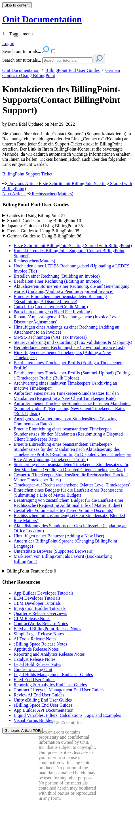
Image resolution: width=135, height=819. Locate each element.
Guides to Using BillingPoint (36, 215)
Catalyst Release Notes (35, 659)
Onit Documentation (20, 70)
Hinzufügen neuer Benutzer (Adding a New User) (59, 535)
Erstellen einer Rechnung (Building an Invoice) (57, 276)
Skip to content (17, 5)
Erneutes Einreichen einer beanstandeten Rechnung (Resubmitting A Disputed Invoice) (60, 299)
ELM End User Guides (34, 679)
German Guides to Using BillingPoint (44, 235)
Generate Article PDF (22, 730)
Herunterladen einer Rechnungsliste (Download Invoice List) (69, 347)
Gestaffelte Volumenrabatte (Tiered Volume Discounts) (63, 510)
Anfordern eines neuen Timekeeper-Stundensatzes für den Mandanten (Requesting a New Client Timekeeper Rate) (66, 396)
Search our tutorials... (21, 60)
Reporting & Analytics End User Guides (50, 684)
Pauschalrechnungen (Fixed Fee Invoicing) (53, 311)
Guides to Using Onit (33, 669)
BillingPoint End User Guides (72, 70)
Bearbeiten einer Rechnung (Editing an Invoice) (57, 281)
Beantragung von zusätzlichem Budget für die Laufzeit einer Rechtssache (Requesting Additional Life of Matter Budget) (68, 503)
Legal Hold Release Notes (37, 664)
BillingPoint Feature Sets (31, 571)
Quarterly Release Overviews (40, 613)
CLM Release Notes (32, 618)
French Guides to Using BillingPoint (43, 230)
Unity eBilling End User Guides (43, 700)
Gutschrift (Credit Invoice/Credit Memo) (51, 306)
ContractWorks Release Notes (41, 623)
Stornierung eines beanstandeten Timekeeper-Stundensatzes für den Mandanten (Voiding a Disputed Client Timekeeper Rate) (71, 467)
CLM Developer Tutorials (37, 603)
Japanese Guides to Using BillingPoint (45, 225)
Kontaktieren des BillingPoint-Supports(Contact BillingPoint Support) (61, 99)
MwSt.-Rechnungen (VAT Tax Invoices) (50, 337)
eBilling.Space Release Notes (40, 644)
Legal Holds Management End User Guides (53, 674)
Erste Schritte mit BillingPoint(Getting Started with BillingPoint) (73, 245)
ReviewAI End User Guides (39, 694)
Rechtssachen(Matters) (34, 260)
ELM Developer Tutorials (37, 598)
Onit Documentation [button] (42, 19)
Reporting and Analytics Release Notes (49, 654)
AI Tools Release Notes (35, 638)
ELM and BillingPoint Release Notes (47, 628)
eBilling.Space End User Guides (43, 705)
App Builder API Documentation (43, 710)
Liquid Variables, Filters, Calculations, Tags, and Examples (67, 715)
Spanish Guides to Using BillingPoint (44, 220)
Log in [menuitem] (8, 43)
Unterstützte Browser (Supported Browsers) (53, 551)
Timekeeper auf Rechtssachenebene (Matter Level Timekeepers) (72, 485)
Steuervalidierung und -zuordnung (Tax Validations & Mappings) (73, 342)
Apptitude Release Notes (36, 649)
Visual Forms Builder (33, 720)
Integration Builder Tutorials (40, 608)
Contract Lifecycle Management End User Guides (59, 689)
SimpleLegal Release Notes (39, 633)
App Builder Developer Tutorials (43, 593)
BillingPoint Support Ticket (27, 173)
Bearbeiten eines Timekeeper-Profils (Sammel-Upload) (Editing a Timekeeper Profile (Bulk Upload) (72, 375)
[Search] (67, 60)
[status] (67, 174)
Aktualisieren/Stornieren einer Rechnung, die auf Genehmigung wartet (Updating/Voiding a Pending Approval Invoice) (72, 289)
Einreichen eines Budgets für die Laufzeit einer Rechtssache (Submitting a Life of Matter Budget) (68, 493)
